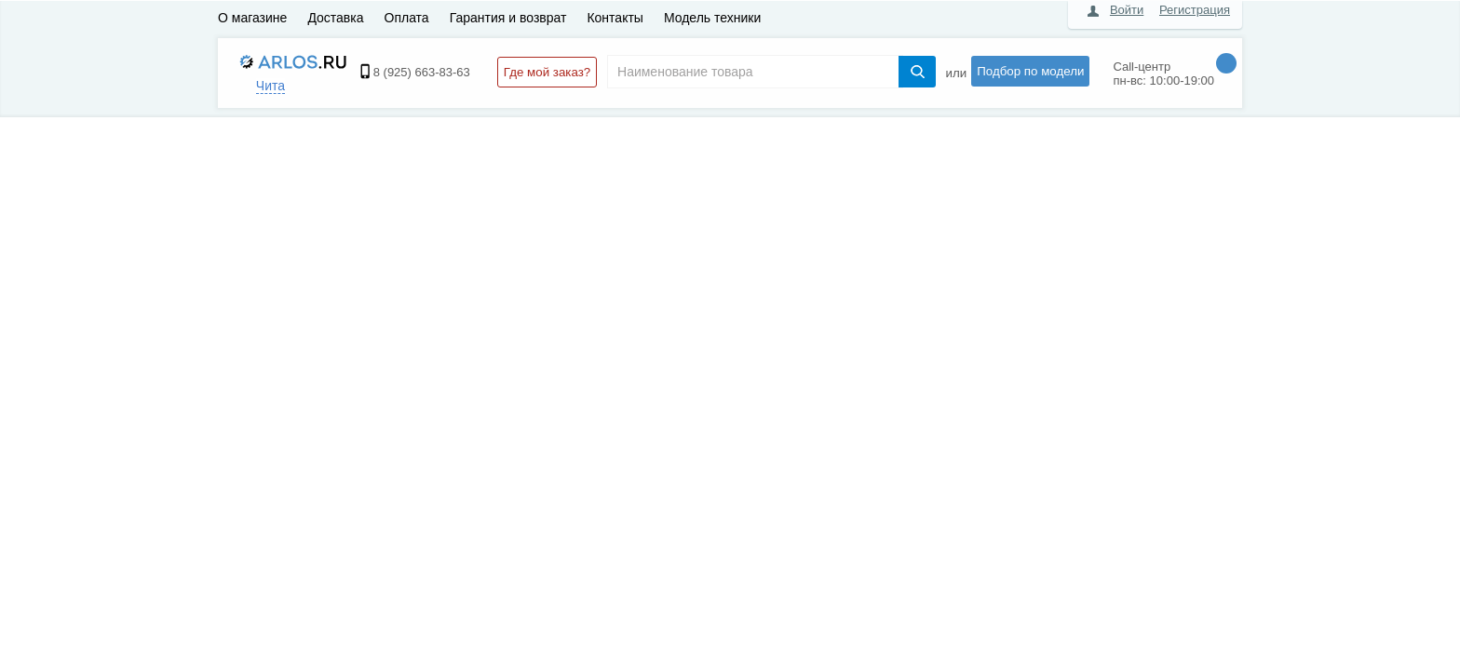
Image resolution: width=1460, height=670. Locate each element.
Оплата (407, 17)
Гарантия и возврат (508, 17)
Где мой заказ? (547, 72)
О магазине (252, 17)
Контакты (614, 17)
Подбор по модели (1030, 71)
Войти (1126, 10)
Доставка (335, 17)
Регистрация (1194, 10)
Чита (270, 85)
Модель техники (712, 17)
